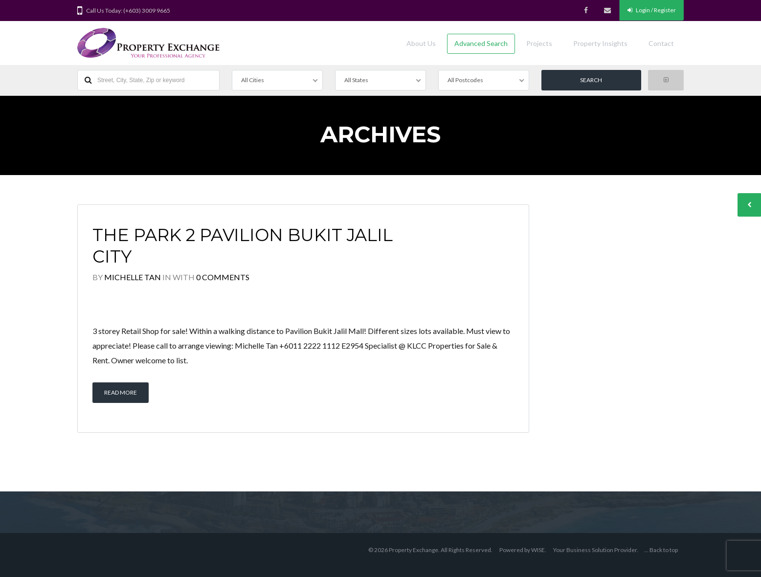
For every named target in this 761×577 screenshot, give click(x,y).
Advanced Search (481, 43)
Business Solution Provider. (602, 550)
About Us (421, 43)
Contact (661, 43)
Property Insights (600, 43)
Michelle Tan (132, 277)
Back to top (663, 550)
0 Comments (222, 277)
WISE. (538, 550)
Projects (539, 43)
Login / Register (651, 10)
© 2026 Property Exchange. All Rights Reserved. (430, 550)
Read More (120, 392)
